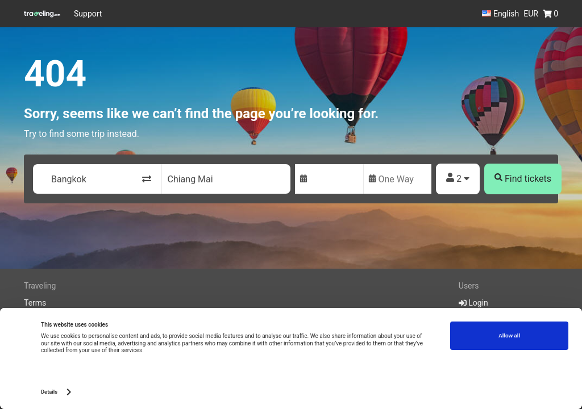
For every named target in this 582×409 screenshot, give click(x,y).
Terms (35, 302)
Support (88, 13)
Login (473, 302)
